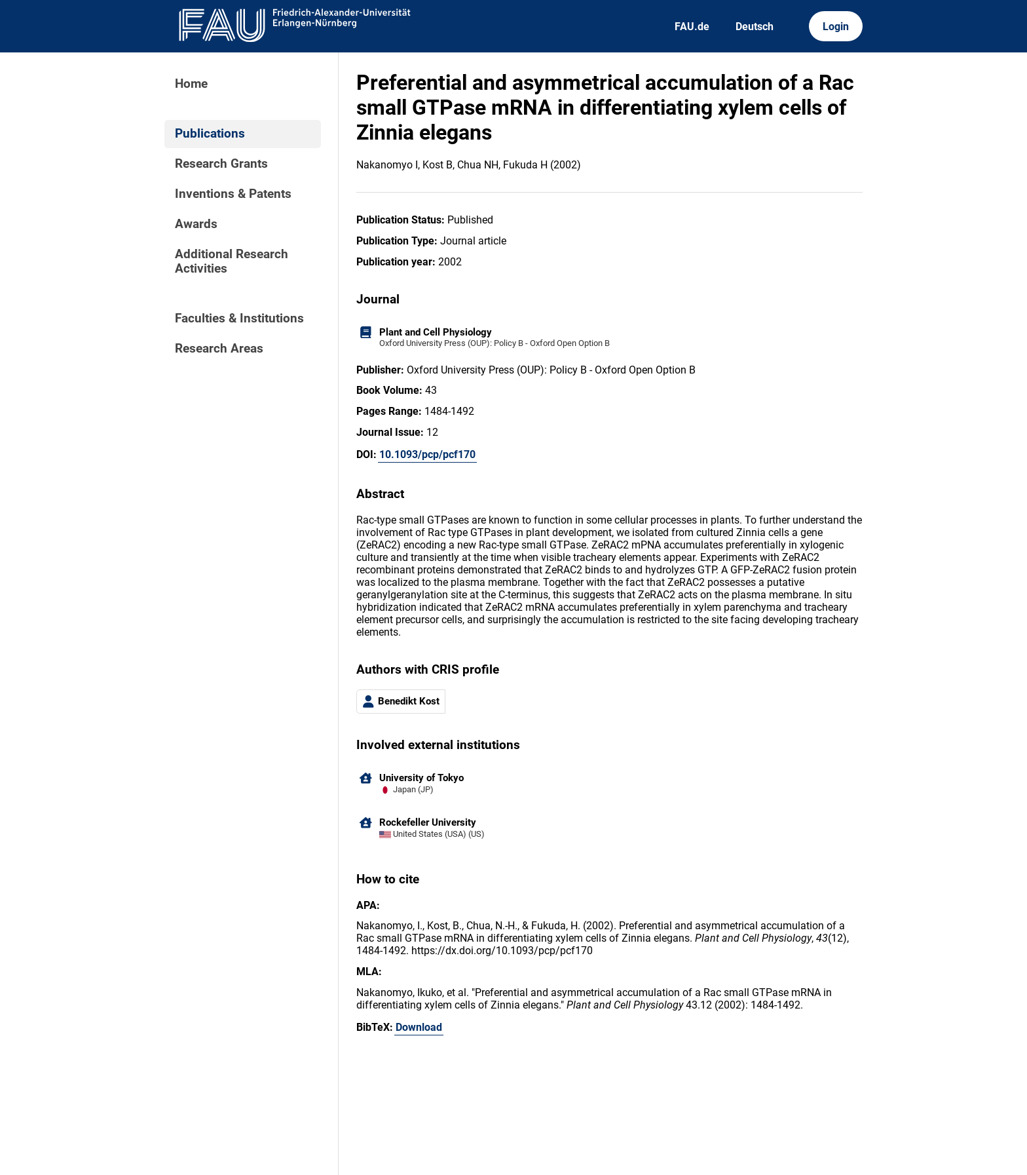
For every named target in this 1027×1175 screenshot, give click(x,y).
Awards (196, 224)
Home (191, 84)
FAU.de (692, 26)
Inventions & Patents (233, 194)
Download (419, 1027)
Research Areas (219, 348)
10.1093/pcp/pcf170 (427, 454)
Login (836, 26)
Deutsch (755, 26)
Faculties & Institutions (239, 318)
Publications (210, 133)
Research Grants (221, 164)
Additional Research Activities (231, 261)
